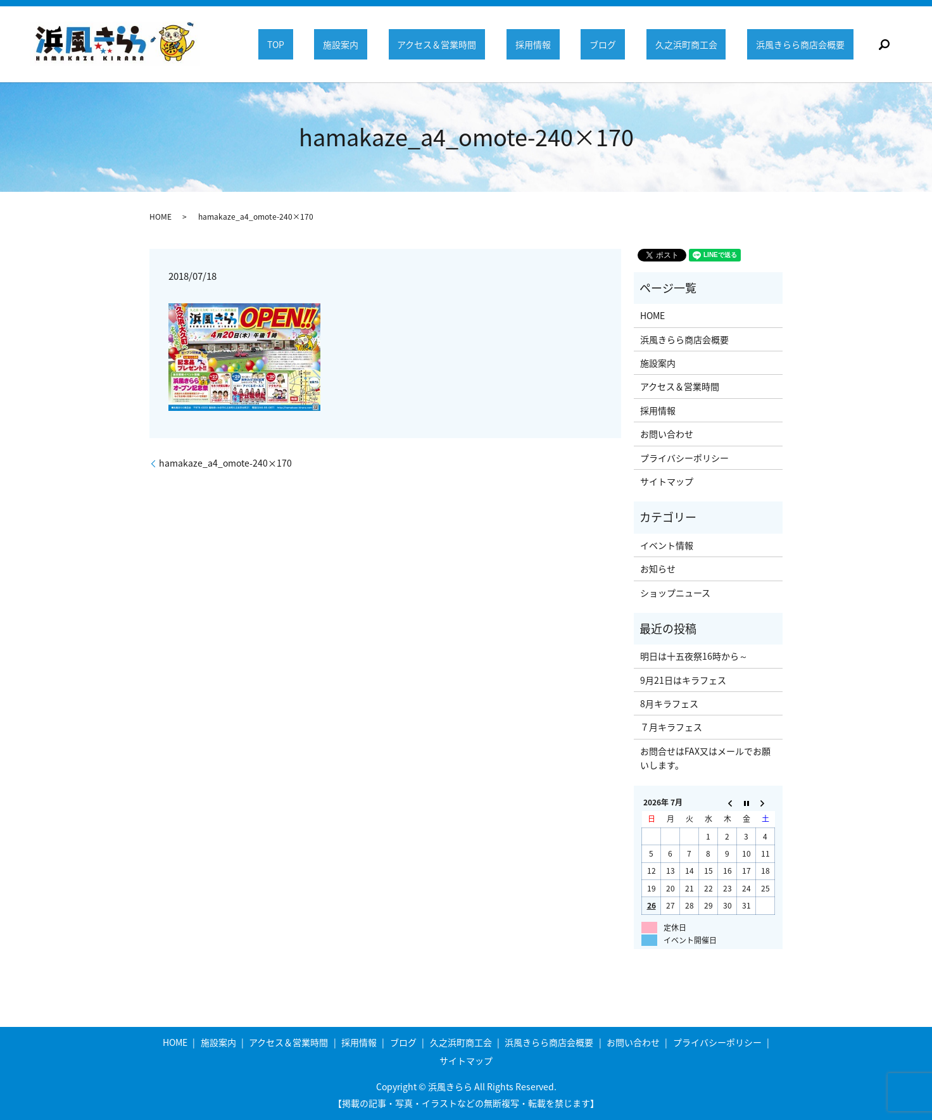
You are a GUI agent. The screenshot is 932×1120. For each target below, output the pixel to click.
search (883, 44)
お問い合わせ (666, 433)
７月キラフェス (671, 726)
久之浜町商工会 (691, 44)
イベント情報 (666, 545)
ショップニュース (675, 592)
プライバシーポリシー (684, 457)
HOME (160, 216)
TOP (297, 44)
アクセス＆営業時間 (451, 44)
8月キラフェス (669, 703)
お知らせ (658, 568)
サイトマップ (666, 481)
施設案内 (359, 44)
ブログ (611, 44)
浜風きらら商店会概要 (801, 44)
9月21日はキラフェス (683, 680)
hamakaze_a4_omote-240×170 (225, 463)
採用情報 (544, 44)
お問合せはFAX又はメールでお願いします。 (705, 758)
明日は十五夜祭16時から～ (694, 656)
